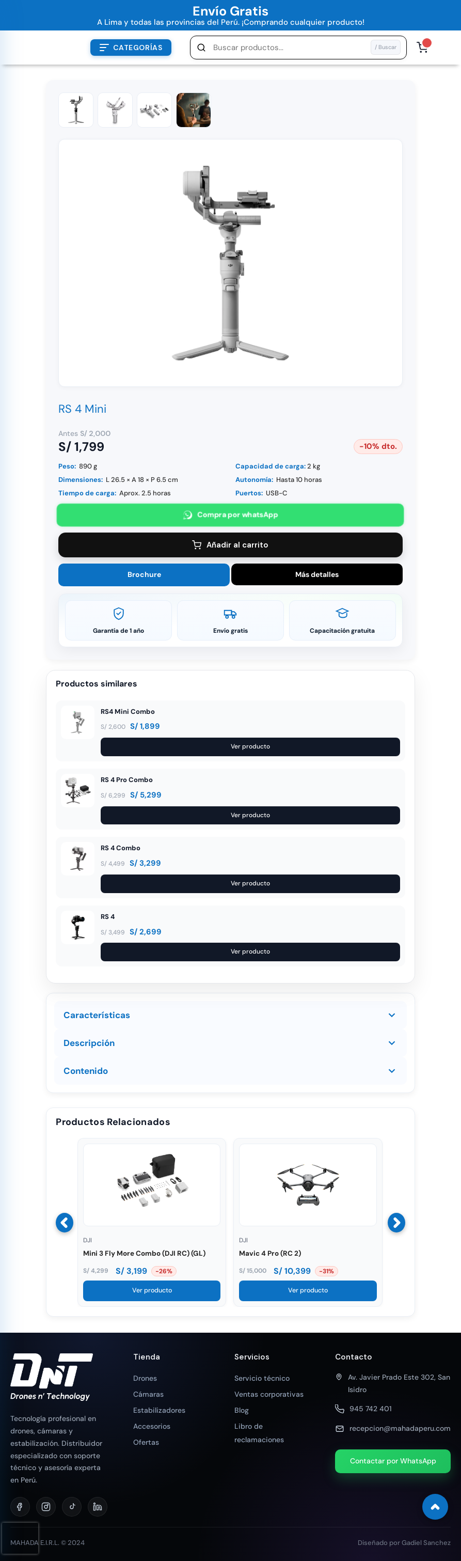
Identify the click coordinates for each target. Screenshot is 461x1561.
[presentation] (20, 1538)
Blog (241, 1410)
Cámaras (148, 1394)
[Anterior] (64, 1222)
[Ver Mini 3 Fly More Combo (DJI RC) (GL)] (151, 1223)
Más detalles (317, 574)
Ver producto (250, 746)
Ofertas (146, 1442)
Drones (145, 1378)
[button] (298, 47)
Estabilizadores (159, 1410)
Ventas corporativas (269, 1394)
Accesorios (151, 1426)
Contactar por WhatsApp (393, 1460)
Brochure (144, 574)
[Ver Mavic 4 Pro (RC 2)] (307, 1223)
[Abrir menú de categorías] (131, 47)
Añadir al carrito (230, 545)
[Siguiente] (396, 1222)
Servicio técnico (262, 1378)
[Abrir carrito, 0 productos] (422, 47)
